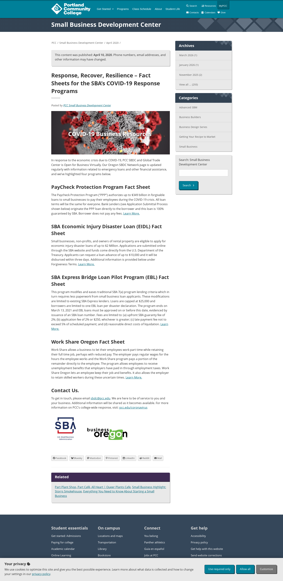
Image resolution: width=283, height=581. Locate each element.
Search (188, 185)
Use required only (219, 569)
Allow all (245, 569)
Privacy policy (199, 542)
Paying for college (62, 542)
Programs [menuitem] (123, 8)
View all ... (188, 84)
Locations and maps (110, 536)
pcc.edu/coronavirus (133, 407)
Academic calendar (63, 549)
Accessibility (198, 536)
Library (102, 549)
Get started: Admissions (66, 536)
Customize (266, 569)
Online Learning (61, 555)
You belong (151, 536)
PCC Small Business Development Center (87, 105)
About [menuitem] (158, 8)
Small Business (188, 146)
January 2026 (189, 65)
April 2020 (112, 42)
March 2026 (188, 55)
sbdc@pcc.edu (100, 398)
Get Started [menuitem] (104, 8)
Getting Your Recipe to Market (197, 136)
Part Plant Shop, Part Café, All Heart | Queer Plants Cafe (93, 487)
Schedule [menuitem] (141, 8)
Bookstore (104, 555)
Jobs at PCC (151, 555)
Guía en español (154, 549)
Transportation (107, 542)
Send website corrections (206, 555)
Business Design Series (193, 127)
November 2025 (190, 74)
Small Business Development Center (106, 24)
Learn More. (131, 213)
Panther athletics (154, 542)
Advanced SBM (188, 107)
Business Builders (190, 117)
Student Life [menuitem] (173, 8)
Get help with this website (207, 549)
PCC (54, 42)
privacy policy (41, 574)
